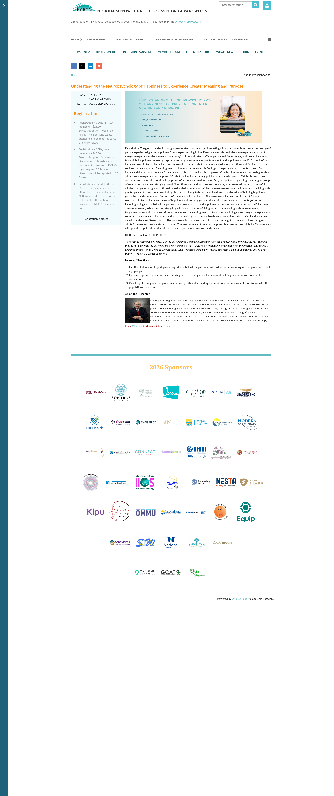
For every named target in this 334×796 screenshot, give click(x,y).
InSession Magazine (137, 51)
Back (74, 74)
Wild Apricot (239, 598)
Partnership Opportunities (97, 51)
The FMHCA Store (198, 51)
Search (255, 4)
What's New (225, 51)
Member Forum (169, 51)
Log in (267, 5)
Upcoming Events (252, 51)
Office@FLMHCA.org (188, 21)
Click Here (137, 326)
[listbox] (257, 75)
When (83, 95)
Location (82, 104)
